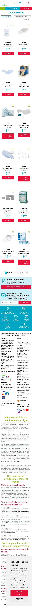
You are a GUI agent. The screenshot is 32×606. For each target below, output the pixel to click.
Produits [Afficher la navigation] (14, 8)
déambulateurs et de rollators (22, 517)
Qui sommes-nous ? (6, 351)
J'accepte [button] (19, 591)
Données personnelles (23, 354)
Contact (3, 354)
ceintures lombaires (22, 489)
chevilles (13, 491)
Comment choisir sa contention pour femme (11, 498)
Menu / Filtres (6, 16)
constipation (4, 455)
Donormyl (27, 457)
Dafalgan (17, 451)
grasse (2, 454)
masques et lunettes (16, 539)
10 (22, 272)
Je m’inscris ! (24, 303)
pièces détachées (11, 532)
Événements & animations (23, 344)
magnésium (24, 459)
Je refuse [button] (19, 594)
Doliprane (16, 449)
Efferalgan (9, 451)
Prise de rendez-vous (22, 342)
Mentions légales (21, 353)
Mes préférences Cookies (23, 357)
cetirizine (16, 455)
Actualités (20, 341)
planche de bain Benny (7, 522)
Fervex (4, 457)
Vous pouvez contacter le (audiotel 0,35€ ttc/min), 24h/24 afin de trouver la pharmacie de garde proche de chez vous (23, 377)
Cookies (19, 356)
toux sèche (25, 452)
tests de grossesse (16, 459)
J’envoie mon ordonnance (16, 287)
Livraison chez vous (22, 397)
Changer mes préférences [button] (19, 599)
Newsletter (4, 353)
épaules (3, 491)
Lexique (19, 345)
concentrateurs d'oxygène (24, 538)
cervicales (26, 490)
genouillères (15, 489)
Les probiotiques (4, 593)
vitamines (17, 461)
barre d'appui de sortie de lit (21, 511)
